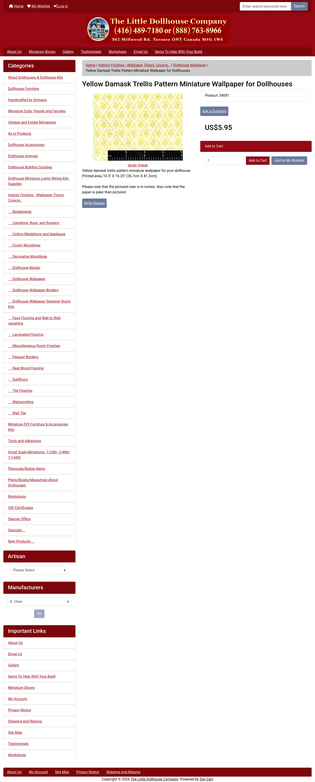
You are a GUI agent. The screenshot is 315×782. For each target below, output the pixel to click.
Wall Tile (17, 413)
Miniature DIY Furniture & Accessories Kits (38, 427)
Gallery (68, 52)
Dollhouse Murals (24, 268)
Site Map (15, 732)
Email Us (141, 52)
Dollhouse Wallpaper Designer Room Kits (39, 304)
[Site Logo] (157, 30)
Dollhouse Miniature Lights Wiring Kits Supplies (38, 181)
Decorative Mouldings (27, 256)
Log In (61, 6)
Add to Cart (258, 160)
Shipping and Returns (25, 721)
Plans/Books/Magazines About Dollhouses (33, 482)
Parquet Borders (23, 357)
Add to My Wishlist (289, 160)
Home (16, 6)
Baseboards (20, 212)
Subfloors (18, 379)
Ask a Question (214, 111)
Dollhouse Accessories (26, 145)
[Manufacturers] (39, 601)
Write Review (94, 203)
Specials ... (16, 530)
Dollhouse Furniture (23, 89)
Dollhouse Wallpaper (189, 65)
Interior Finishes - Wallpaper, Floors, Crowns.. (134, 65)
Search (299, 6)
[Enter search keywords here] (265, 6)
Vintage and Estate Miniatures (32, 122)
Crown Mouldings (24, 245)
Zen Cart (206, 779)
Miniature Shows (42, 52)
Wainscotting (20, 402)
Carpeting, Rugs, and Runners (33, 223)
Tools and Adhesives (24, 441)
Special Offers (19, 519)
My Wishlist (38, 6)
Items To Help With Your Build (178, 52)
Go (39, 614)
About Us (14, 52)
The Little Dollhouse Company (154, 779)
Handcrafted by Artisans (27, 100)
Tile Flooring (20, 391)
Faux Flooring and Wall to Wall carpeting (34, 320)
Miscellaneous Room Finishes (34, 346)
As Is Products (19, 133)
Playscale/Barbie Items (26, 469)
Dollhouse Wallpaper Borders (33, 290)
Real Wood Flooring (26, 368)
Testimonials (91, 52)
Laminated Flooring (25, 334)
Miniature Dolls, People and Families (37, 111)
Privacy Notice (19, 710)
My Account (17, 699)
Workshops (117, 52)
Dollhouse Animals (23, 156)
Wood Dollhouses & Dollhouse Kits (35, 77)
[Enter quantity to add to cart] (225, 160)
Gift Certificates (20, 508)
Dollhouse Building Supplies (30, 167)
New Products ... (21, 541)
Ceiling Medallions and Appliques (37, 234)
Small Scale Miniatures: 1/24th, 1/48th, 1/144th (39, 455)
